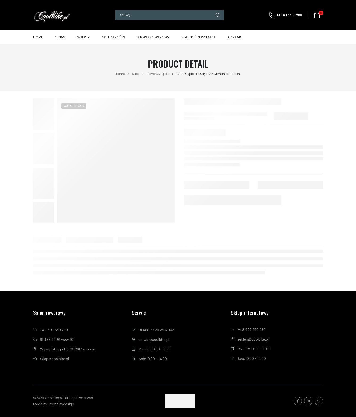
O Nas (60, 37)
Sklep (81, 37)
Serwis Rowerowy (153, 37)
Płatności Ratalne (198, 37)
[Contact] (272, 15)
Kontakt (235, 37)
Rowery (152, 74)
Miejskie (163, 74)
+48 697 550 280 (289, 15)
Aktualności (113, 37)
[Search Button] (219, 15)
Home (38, 37)
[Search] (165, 15)
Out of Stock (74, 106)
